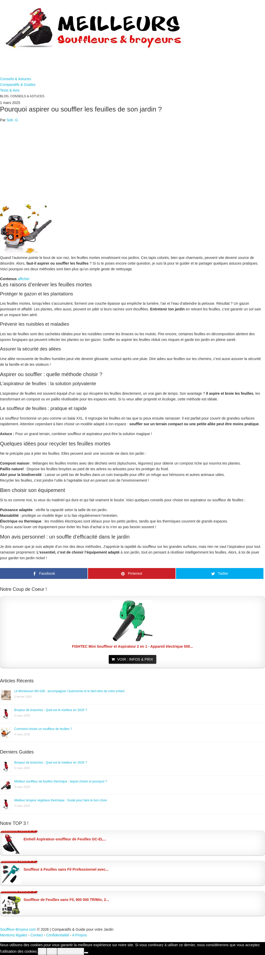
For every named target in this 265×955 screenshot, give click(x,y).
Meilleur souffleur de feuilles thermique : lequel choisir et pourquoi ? (60, 781)
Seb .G (12, 120)
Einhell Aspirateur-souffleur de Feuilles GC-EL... (65, 839)
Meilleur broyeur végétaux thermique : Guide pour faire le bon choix (60, 800)
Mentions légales (13, 935)
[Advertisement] (132, 163)
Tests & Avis (9, 90)
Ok (42, 951)
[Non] (86, 952)
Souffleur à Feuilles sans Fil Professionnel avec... (66, 869)
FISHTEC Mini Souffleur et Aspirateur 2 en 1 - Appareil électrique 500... (132, 646)
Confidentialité (57, 935)
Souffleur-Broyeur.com (18, 929)
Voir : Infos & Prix (135, 659)
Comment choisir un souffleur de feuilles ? (43, 729)
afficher (24, 279)
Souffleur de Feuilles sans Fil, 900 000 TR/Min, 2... (66, 900)
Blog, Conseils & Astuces (22, 96)
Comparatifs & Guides (17, 85)
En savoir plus (70, 951)
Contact (37, 935)
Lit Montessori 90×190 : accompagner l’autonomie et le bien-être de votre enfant (69, 691)
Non (52, 951)
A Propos (79, 935)
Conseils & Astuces (15, 79)
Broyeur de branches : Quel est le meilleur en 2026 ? (50, 710)
